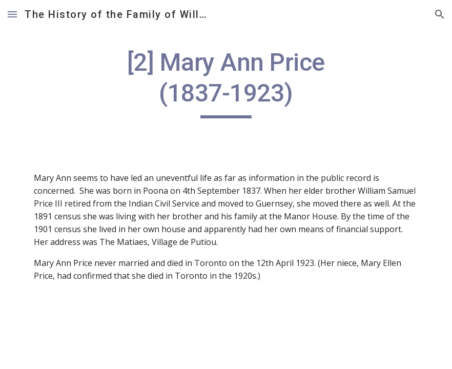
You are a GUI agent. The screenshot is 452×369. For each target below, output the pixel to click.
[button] (12, 14)
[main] (226, 82)
